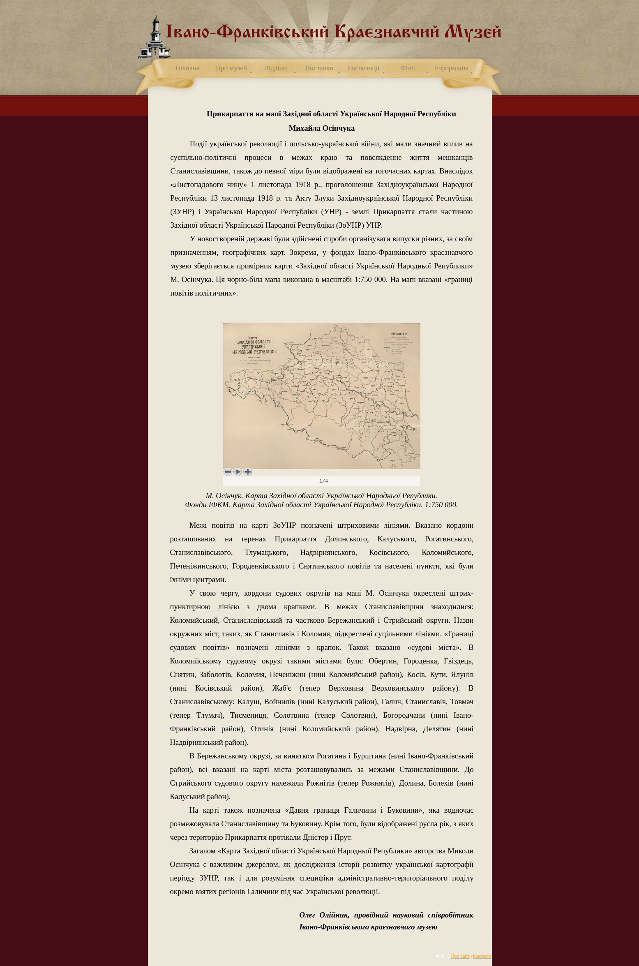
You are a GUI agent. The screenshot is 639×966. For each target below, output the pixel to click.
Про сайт (460, 956)
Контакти (482, 956)
